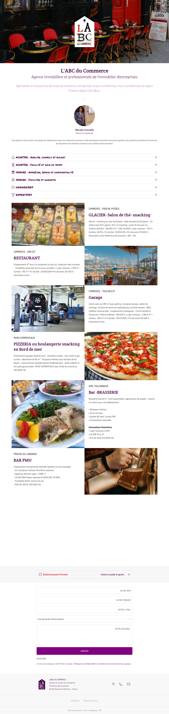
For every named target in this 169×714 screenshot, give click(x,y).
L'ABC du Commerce (75, 710)
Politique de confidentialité (85, 663)
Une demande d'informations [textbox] (51, 619)
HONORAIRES (22, 187)
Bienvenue (75, 701)
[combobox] (84, 619)
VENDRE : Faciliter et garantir (34, 180)
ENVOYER (84, 651)
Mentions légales (91, 701)
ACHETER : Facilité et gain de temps (37, 165)
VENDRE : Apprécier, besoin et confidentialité (42, 172)
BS (100, 710)
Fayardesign (93, 710)
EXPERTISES (22, 195)
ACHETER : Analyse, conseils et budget (38, 157)
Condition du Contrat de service (111, 663)
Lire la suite (41, 658)
